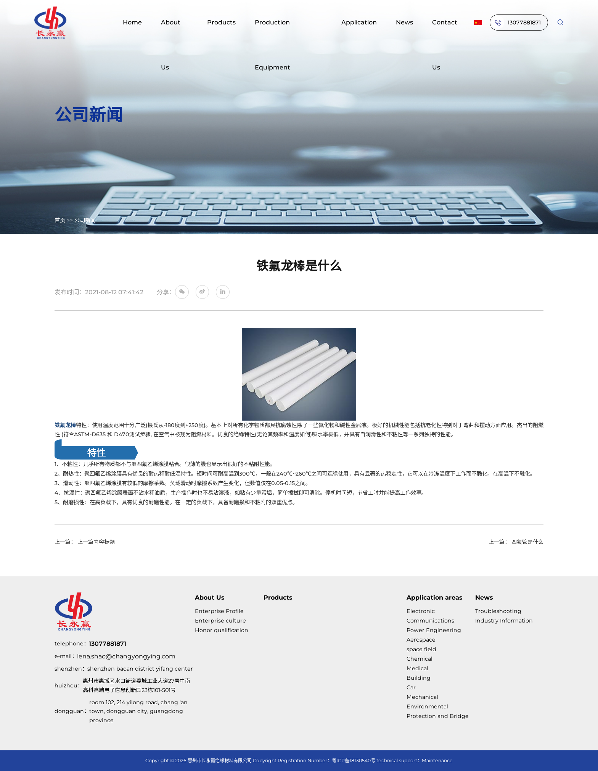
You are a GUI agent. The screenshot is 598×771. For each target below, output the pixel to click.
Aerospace (421, 639)
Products (221, 22)
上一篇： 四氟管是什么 (516, 542)
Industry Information (504, 620)
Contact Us (444, 44)
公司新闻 (85, 220)
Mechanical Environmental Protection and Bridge (438, 706)
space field (421, 649)
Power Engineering (434, 630)
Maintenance (437, 760)
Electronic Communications (430, 616)
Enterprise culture (220, 620)
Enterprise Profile (219, 611)
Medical (417, 668)
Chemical (419, 658)
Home (132, 22)
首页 (60, 220)
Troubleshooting (498, 611)
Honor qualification (221, 630)
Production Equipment (272, 44)
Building (419, 677)
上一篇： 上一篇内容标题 (85, 542)
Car (411, 687)
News (404, 22)
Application (359, 22)
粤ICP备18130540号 (353, 760)
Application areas (435, 597)
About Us (170, 44)
